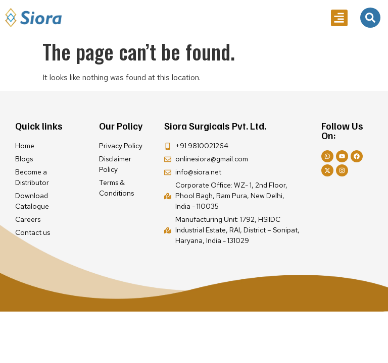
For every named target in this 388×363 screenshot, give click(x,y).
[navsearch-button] (370, 18)
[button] (339, 18)
